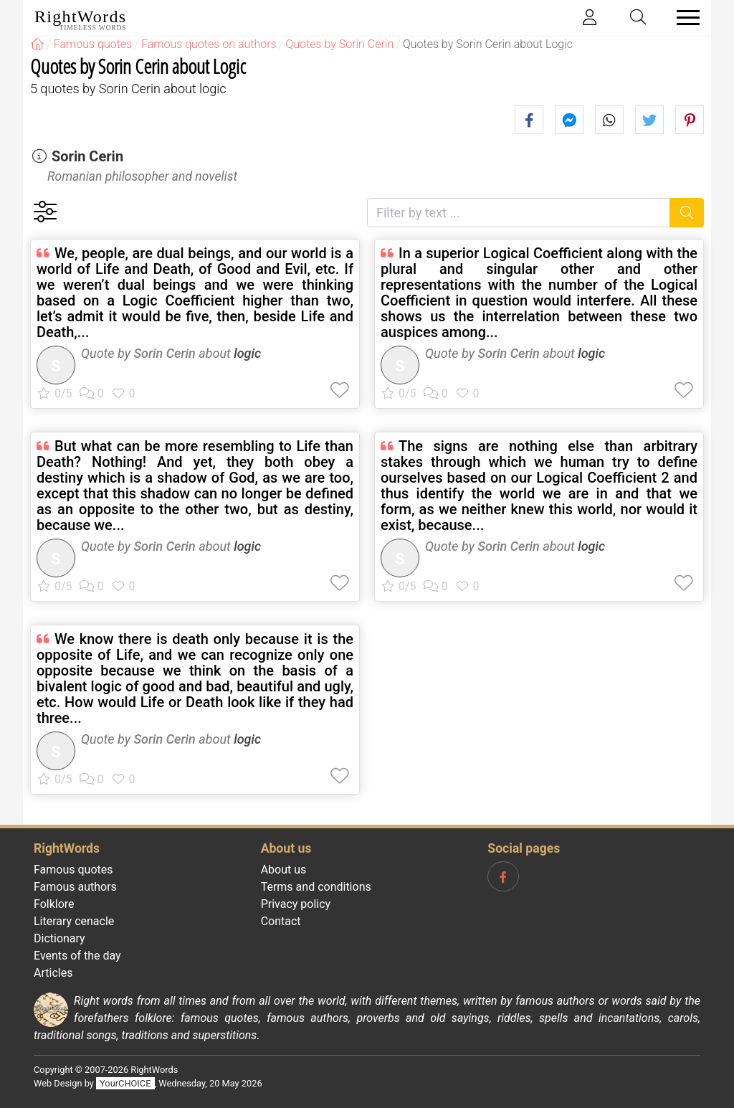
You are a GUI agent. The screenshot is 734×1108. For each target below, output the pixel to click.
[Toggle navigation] (684, 17)
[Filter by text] (518, 212)
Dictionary (59, 938)
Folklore (54, 904)
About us (284, 869)
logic (247, 353)
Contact (281, 921)
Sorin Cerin (87, 156)
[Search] (687, 212)
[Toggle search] (638, 17)
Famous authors (75, 887)
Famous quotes (73, 869)
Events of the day (77, 955)
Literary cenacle (74, 921)
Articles (53, 973)
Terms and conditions (316, 887)
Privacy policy (296, 904)
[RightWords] (37, 44)
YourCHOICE (125, 1083)
